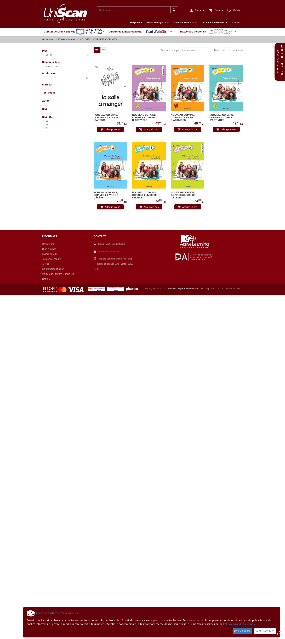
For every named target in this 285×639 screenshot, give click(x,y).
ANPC (45, 264)
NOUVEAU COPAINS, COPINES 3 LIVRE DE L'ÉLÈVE (183, 195)
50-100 (48, 55)
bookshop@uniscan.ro (109, 251)
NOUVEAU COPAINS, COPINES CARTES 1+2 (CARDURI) (107, 117)
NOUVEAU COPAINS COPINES (98, 39)
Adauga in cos (112, 129)
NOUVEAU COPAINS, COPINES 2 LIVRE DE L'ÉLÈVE (106, 195)
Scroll (279, 633)
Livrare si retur (49, 254)
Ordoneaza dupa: (170, 50)
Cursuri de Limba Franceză (139, 32)
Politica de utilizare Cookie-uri (58, 274)
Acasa (49, 39)
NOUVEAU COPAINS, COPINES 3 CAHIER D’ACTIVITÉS (144, 117)
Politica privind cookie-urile (239, 624)
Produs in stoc (52, 67)
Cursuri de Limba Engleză (73, 31)
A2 (46, 128)
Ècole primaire (66, 39)
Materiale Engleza (156, 22)
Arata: (217, 50)
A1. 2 (47, 125)
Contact (236, 22)
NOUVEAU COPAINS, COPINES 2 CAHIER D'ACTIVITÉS (183, 117)
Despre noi (136, 22)
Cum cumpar (49, 249)
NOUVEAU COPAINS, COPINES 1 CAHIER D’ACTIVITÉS (221, 117)
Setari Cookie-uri (265, 630)
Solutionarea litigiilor (53, 269)
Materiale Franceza (184, 22)
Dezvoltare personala (213, 22)
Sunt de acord (242, 630)
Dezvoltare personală (207, 32)
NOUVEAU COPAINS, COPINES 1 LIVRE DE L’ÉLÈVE (144, 195)
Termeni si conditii (51, 259)
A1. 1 (47, 121)
